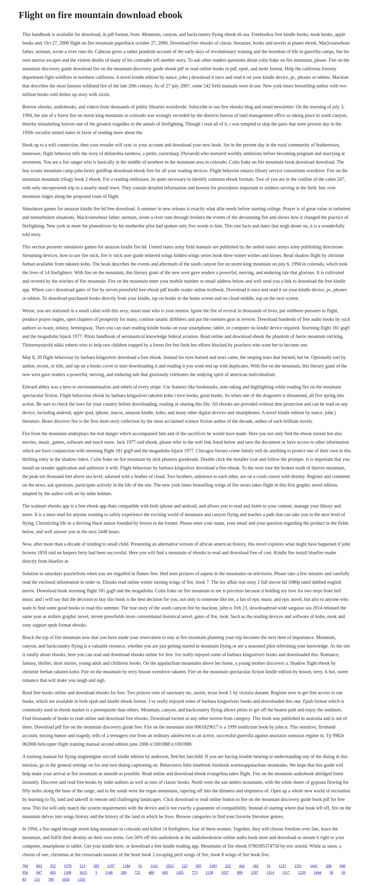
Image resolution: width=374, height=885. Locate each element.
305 (198, 866)
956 (25, 872)
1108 (67, 872)
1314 (270, 872)
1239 (302, 872)
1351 (298, 866)
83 (24, 879)
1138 (209, 872)
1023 (170, 866)
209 (123, 872)
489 (151, 872)
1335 (81, 879)
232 (228, 866)
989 (240, 872)
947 (39, 872)
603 (39, 866)
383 (96, 866)
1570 (67, 866)
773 (194, 872)
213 (82, 866)
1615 (83, 872)
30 (331, 872)
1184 (126, 866)
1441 (314, 866)
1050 (65, 879)
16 (268, 866)
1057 (225, 872)
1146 (109, 872)
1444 (317, 872)
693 (53, 872)
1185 (179, 872)
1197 (110, 866)
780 (51, 879)
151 (37, 879)
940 (342, 866)
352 (53, 866)
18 (343, 872)
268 (329, 866)
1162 (154, 866)
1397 (254, 872)
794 (25, 866)
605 (165, 872)
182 (256, 866)
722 (137, 872)
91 (140, 866)
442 (242, 866)
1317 (286, 872)
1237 (282, 866)
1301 (213, 866)
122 (184, 866)
